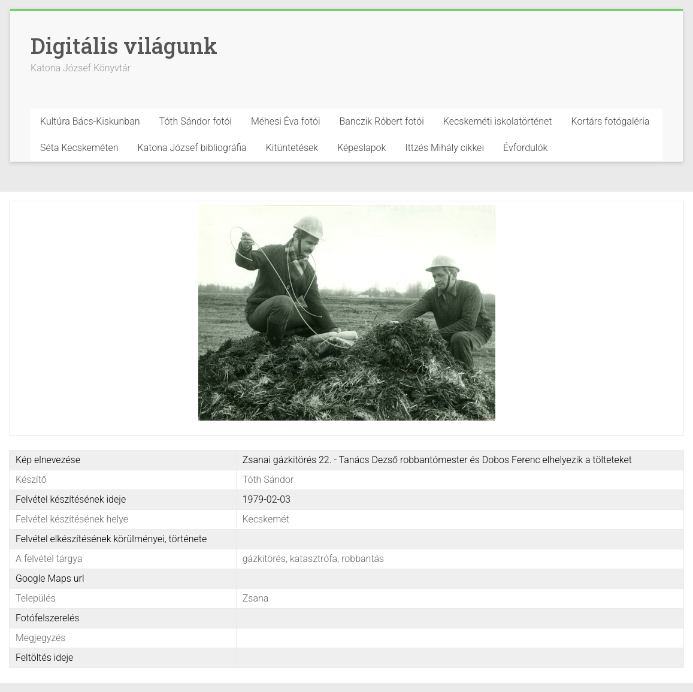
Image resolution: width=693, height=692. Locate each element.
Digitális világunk (124, 45)
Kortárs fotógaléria (610, 121)
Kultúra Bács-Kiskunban (90, 121)
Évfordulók (525, 147)
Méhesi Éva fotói (285, 121)
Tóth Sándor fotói (195, 121)
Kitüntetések (292, 147)
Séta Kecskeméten (79, 147)
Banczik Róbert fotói (381, 121)
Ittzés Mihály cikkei (444, 147)
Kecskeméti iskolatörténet (497, 121)
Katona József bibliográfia (192, 147)
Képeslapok (361, 147)
